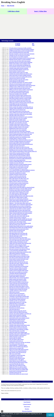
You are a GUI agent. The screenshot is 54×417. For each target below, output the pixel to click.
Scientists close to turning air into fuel (17, 163)
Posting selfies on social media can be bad (18, 154)
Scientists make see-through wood (17, 210)
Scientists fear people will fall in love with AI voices (20, 71)
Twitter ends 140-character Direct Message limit (20, 222)
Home (2, 5)
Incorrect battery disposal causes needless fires (19, 94)
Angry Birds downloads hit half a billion (18, 292)
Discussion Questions (27, 375)
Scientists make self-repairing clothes (17, 202)
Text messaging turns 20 (14, 278)
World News (27, 403)
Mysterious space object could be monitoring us (20, 174)
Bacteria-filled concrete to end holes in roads (19, 233)
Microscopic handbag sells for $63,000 (18, 89)
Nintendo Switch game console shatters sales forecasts (21, 123)
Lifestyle (27, 399)
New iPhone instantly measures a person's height (20, 92)
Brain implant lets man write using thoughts (19, 113)
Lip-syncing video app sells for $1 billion (18, 178)
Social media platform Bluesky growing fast (19, 67)
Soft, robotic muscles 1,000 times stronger (18, 177)
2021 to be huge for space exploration (18, 121)
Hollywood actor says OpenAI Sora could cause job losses (22, 81)
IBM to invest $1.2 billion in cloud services (18, 256)
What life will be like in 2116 (15, 215)
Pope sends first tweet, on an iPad (17, 300)
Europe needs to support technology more (18, 236)
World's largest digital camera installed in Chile (19, 62)
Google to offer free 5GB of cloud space (18, 283)
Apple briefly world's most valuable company (19, 288)
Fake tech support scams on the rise (17, 205)
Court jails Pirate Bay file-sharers (16, 329)
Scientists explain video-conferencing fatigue (19, 117)
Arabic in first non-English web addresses (18, 314)
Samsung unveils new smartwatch (16, 266)
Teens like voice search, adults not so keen (18, 240)
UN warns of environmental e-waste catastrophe (20, 80)
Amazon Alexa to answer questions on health (19, 141)
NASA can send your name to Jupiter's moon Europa (21, 85)
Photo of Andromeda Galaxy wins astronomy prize (20, 124)
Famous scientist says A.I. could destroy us (18, 232)
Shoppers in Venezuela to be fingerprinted (18, 242)
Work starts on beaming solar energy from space (20, 95)
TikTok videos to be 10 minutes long (17, 103)
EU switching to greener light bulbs (17, 321)
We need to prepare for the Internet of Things (19, 227)
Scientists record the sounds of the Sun (18, 160)
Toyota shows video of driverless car (17, 277)
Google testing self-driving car (16, 309)
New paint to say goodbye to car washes (18, 247)
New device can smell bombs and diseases (18, 182)
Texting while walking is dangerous (17, 251)
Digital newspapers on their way (16, 305)
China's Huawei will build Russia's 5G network (19, 142)
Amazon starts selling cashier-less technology (19, 132)
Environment (27, 392)
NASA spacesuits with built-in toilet (17, 170)
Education (27, 390)
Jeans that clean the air (14, 281)
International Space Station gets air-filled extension (20, 208)
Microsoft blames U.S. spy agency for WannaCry (20, 188)
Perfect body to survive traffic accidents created (20, 204)
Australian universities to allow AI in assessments (20, 91)
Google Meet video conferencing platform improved (21, 129)
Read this (8, 415)
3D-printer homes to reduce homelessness (18, 168)
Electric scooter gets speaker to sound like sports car (21, 100)
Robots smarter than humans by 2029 (17, 254)
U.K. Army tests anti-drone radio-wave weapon (19, 59)
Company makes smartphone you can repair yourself (21, 101)
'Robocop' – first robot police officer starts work (20, 186)
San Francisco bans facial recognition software (19, 144)
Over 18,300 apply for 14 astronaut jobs (18, 214)
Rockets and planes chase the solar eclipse (18, 76)
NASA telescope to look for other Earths (18, 333)
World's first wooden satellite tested (17, 112)
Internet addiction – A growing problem (18, 312)
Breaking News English (13, 2)
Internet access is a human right (16, 315)
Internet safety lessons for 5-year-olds (17, 274)
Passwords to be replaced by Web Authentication (20, 146)
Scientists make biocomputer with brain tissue (19, 83)
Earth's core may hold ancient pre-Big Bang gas (19, 63)
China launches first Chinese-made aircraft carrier (20, 190)
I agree (50, 415)
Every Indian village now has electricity (18, 165)
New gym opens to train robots (16, 211)
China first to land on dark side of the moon (19, 153)
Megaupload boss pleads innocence (17, 289)
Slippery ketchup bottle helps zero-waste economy (20, 195)
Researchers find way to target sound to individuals (20, 60)
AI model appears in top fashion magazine (18, 55)
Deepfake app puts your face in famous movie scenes (21, 138)
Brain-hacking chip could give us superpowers (19, 126)
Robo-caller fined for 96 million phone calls (19, 164)
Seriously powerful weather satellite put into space (20, 200)
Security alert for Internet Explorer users (18, 336)
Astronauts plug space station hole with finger (19, 158)
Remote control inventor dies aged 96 (17, 282)
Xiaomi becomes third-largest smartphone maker (20, 229)
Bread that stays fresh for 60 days (16, 279)
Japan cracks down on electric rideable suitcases (20, 72)
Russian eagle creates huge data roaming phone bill (20, 137)
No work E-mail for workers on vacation (18, 243)
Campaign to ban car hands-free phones (18, 263)
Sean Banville (33, 408)
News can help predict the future (16, 293)
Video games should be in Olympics (17, 231)
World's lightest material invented (16, 291)
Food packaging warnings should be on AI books (20, 64)
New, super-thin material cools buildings (18, 196)
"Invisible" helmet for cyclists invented (17, 264)
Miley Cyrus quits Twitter (15, 320)
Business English (27, 387)
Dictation (27, 373)
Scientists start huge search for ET (17, 135)
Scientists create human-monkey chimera (18, 115)
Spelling (27, 380)
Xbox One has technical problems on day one (19, 261)
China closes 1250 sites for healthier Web (18, 334)
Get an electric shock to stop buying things (19, 209)
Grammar (27, 377)
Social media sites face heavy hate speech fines (19, 192)
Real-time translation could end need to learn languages (21, 53)
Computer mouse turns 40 (15, 337)
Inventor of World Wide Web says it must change (20, 149)
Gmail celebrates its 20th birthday (17, 77)
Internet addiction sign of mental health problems (20, 201)
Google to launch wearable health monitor (18, 246)
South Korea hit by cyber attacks (16, 325)
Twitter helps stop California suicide (17, 330)
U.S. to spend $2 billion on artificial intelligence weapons (22, 156)
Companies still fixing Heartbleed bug (17, 248)
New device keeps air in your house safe (18, 213)
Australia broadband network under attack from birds (21, 179)
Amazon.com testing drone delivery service (19, 260)
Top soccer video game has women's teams (18, 219)
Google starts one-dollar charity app (17, 268)
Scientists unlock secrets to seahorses (17, 199)
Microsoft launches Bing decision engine (18, 328)
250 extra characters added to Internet (18, 245)
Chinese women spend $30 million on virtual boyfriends (21, 172)
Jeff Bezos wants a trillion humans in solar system (20, 82)
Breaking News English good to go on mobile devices (21, 206)
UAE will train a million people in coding (18, 181)
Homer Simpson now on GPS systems (17, 327)
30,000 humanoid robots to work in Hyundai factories (21, 50)
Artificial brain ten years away (16, 323)
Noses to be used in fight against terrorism (18, 316)
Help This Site (10, 5)
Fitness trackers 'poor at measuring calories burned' (20, 187)
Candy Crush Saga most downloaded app (18, 257)
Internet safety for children (15, 306)
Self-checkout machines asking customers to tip (20, 90)
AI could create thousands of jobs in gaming (19, 87)
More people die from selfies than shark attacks (20, 218)
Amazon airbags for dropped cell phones (18, 297)
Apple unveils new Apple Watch (16, 241)
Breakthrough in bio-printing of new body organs (20, 145)
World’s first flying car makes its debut (18, 332)
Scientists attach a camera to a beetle (17, 128)
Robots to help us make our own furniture (18, 167)
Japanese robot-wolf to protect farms (17, 169)
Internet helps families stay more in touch (18, 338)
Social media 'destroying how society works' (19, 176)
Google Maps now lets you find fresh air (18, 98)
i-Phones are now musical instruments (17, 318)
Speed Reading (27, 366)
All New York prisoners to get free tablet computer (20, 173)
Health (27, 394)
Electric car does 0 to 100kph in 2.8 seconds (19, 224)
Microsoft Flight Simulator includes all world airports (21, 133)
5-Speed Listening (27, 368)
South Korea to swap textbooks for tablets (18, 298)
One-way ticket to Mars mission (16, 307)
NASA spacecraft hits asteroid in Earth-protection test (21, 96)
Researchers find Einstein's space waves (18, 217)
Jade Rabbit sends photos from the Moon (18, 259)
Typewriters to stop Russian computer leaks (19, 269)
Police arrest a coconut (14, 265)
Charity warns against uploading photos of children (20, 183)
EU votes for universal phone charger (17, 250)
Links (30, 411)
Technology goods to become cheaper (17, 223)
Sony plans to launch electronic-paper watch (19, 234)
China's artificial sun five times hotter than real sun (20, 105)
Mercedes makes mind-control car (17, 108)
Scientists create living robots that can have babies (20, 107)
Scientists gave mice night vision (16, 150)
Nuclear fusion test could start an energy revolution (20, 109)
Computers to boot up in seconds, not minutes (19, 310)
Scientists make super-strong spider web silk (19, 197)
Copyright (20, 408)
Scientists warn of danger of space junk (18, 296)
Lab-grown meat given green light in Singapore (19, 122)
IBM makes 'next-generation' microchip (18, 114)
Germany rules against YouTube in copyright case (20, 284)
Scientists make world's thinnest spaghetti (18, 66)
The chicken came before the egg (16, 311)
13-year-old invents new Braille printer (18, 228)
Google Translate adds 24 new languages (18, 99)
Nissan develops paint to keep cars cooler (18, 69)
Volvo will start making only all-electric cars (19, 184)
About (23, 411)
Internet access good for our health (17, 74)
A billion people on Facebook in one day (18, 220)
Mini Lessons (27, 371)
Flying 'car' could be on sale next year (17, 162)
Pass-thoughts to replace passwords (17, 272)
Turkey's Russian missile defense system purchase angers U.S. (23, 140)
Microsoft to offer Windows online (17, 324)
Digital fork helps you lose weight (16, 275)
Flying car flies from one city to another (18, 110)
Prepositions (27, 382)
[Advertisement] (27, 26)
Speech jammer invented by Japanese (17, 286)
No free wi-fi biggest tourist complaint (17, 255)
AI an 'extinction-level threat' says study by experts (20, 78)
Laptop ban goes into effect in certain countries (20, 191)
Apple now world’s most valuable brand (18, 301)
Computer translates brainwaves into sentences (20, 131)
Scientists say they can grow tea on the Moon (19, 54)
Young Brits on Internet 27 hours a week (18, 225)
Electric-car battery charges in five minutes (18, 118)
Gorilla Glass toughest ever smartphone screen (19, 127)
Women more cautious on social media (18, 287)
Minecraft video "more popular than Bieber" (19, 252)
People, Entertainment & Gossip (27, 401)
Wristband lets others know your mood (18, 119)
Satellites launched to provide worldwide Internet (20, 151)
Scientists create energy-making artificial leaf (19, 302)
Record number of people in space (17, 68)
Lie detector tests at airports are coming (18, 155)
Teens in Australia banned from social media (19, 51)
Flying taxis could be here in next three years (19, 104)
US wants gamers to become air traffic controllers (20, 48)
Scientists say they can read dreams (17, 273)
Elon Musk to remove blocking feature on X (19, 86)
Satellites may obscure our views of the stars (19, 136)
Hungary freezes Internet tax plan (16, 237)
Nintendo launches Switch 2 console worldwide (20, 58)
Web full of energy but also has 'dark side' (18, 238)
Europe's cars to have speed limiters (17, 147)
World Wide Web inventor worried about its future (20, 193)
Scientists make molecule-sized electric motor (19, 295)
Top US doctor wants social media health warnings (20, 73)
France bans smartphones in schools (17, 159)
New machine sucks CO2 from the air (17, 319)
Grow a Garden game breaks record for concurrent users (22, 57)
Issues (27, 397)
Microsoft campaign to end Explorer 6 (17, 303)
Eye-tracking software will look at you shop (19, 270)
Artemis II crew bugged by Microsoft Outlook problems (21, 49)
